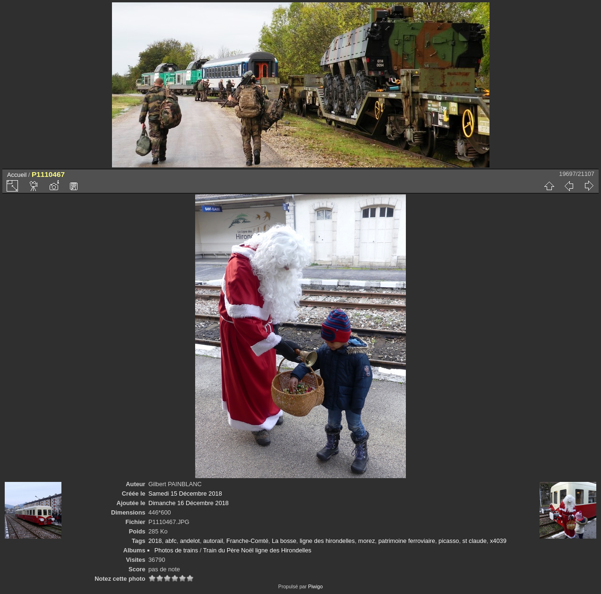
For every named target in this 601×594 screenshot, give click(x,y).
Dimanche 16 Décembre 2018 (188, 503)
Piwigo (315, 586)
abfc (171, 540)
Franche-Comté (247, 540)
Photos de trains (176, 550)
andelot (190, 540)
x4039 (498, 540)
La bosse (284, 540)
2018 (155, 540)
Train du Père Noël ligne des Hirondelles (257, 550)
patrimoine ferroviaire (406, 540)
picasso (448, 540)
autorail (213, 540)
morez (366, 540)
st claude (475, 540)
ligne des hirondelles (327, 540)
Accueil (16, 174)
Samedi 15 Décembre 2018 (185, 493)
